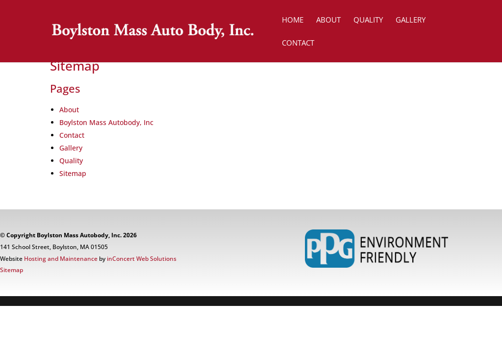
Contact (71, 135)
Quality (71, 160)
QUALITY (368, 20)
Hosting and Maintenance (61, 258)
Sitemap (72, 173)
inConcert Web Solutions (141, 258)
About (69, 109)
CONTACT (298, 43)
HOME (292, 20)
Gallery (70, 147)
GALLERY (411, 20)
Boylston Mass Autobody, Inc (106, 122)
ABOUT (328, 20)
